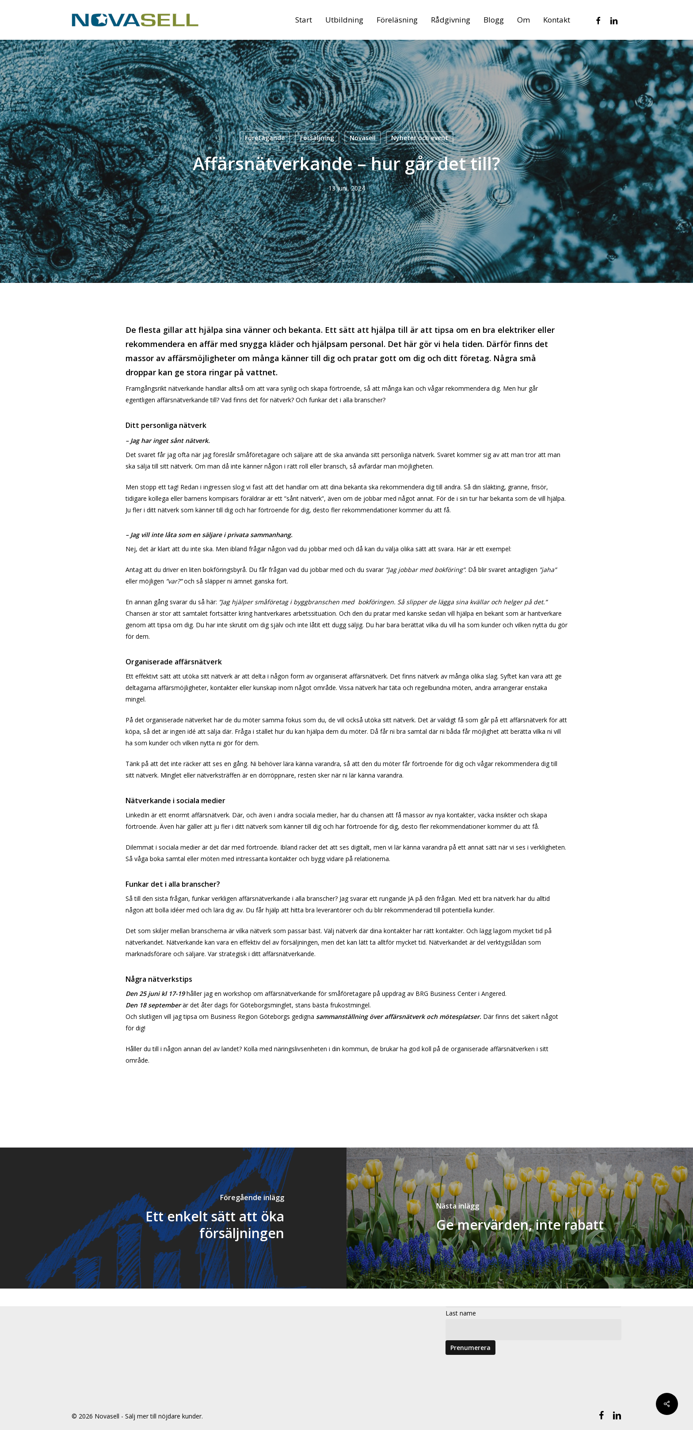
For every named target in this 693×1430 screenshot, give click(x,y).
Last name (461, 1313)
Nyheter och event (419, 137)
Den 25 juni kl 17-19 (155, 993)
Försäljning (317, 137)
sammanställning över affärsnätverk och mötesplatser (398, 1016)
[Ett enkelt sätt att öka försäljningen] (173, 1218)
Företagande (265, 137)
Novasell (363, 137)
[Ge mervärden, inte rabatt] (519, 1218)
